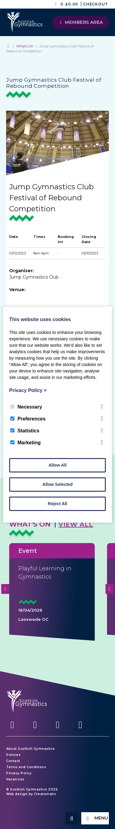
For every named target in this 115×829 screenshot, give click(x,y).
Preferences (28, 418)
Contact (13, 761)
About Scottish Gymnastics (30, 749)
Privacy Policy (19, 773)
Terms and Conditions (26, 767)
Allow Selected (57, 484)
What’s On (24, 46)
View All (76, 524)
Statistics (24, 430)
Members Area (80, 22)
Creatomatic (45, 794)
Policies (13, 755)
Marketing (25, 442)
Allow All (57, 465)
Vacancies (15, 779)
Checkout (95, 4)
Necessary (26, 406)
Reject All (57, 503)
